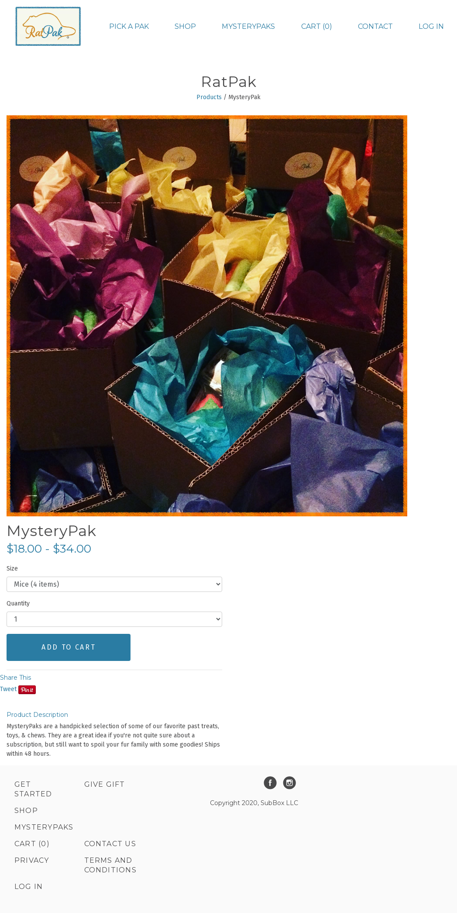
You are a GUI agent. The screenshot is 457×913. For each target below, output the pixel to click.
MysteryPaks (248, 26)
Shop (185, 26)
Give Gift (104, 784)
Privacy (31, 860)
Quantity (18, 603)
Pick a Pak (129, 26)
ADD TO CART (68, 647)
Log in (431, 26)
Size (12, 568)
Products (209, 97)
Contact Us (110, 844)
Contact (375, 26)
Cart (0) (316, 26)
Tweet (8, 689)
